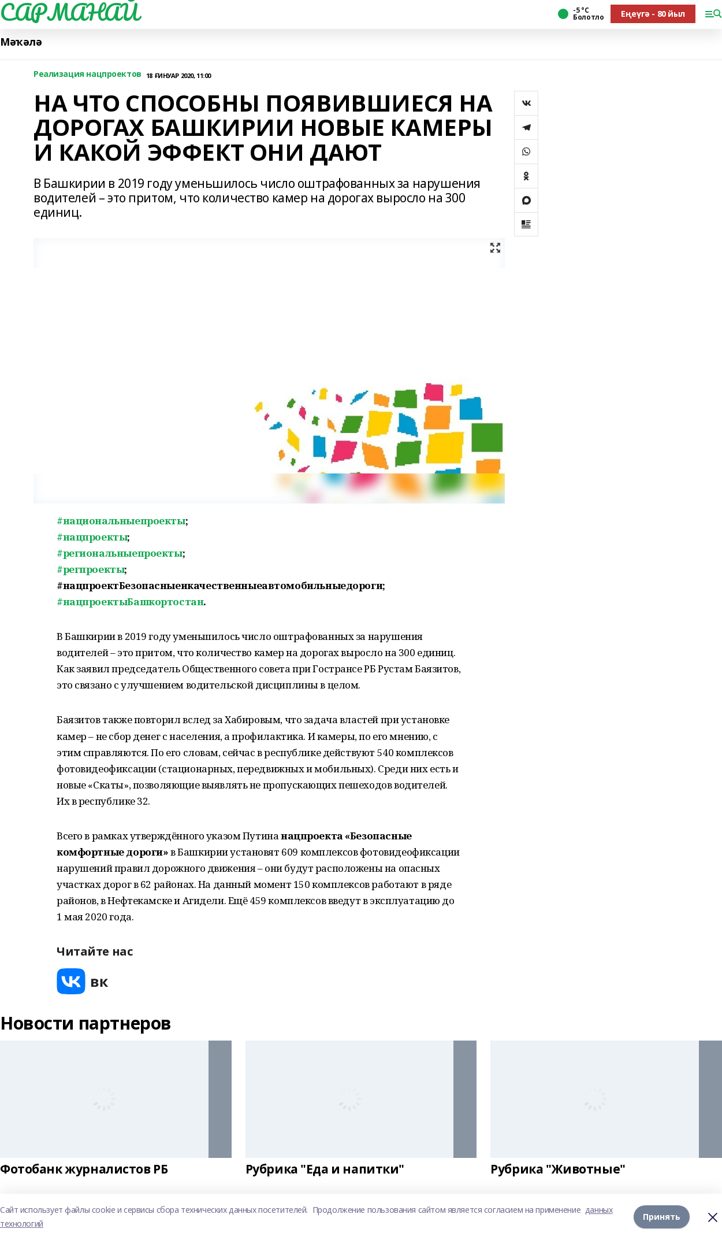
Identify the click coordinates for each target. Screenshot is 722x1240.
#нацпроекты (92, 536)
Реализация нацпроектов (88, 74)
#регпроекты (90, 569)
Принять (661, 1216)
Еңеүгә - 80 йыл (653, 13)
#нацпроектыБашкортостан (130, 601)
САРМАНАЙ (69, 12)
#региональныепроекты (120, 553)
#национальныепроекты (121, 520)
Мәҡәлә (21, 42)
